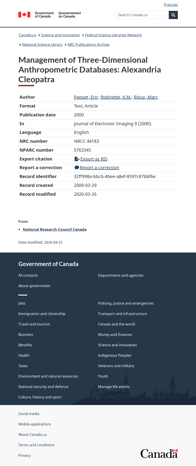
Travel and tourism (34, 324)
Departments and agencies (121, 275)
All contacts (28, 275)
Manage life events (114, 386)
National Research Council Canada (55, 229)
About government (34, 285)
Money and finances (115, 334)
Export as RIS (91, 159)
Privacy (24, 455)
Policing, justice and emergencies (126, 303)
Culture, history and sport (40, 397)
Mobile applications (34, 424)
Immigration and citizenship (42, 313)
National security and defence (43, 386)
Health (23, 355)
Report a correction (97, 167)
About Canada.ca (32, 434)
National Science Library (42, 44)
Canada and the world (116, 324)
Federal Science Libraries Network (113, 35)
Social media (28, 413)
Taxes (23, 365)
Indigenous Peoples (114, 355)
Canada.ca (27, 35)
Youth (103, 376)
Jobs (21, 303)
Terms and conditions (36, 445)
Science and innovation (60, 35)
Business (25, 334)
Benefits (25, 345)
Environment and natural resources (48, 376)
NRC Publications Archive (88, 44)
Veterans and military (116, 365)
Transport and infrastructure (122, 313)
